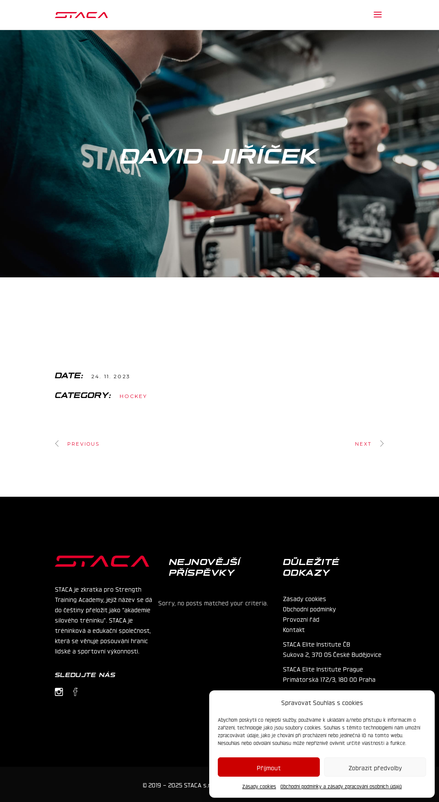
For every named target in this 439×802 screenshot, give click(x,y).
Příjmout (269, 767)
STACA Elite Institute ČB (316, 643)
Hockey (133, 396)
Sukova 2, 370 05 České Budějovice (332, 654)
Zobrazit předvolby (375, 767)
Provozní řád (301, 619)
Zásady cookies (259, 786)
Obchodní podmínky (309, 608)
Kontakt (294, 629)
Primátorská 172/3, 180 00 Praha (329, 679)
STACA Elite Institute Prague (323, 668)
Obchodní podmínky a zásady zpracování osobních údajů (341, 786)
